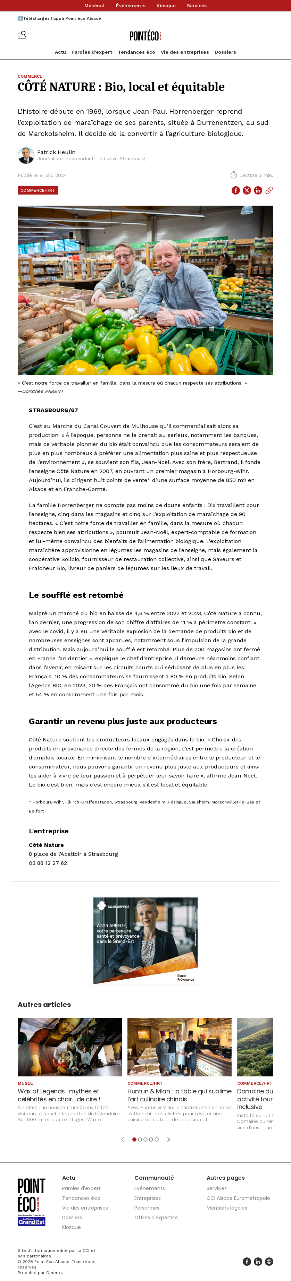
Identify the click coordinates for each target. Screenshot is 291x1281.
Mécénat (94, 5)
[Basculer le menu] (22, 35)
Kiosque (166, 5)
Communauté (154, 1178)
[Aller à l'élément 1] (134, 1139)
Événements (131, 5)
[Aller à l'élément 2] (140, 1139)
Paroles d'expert (92, 52)
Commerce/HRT (38, 190)
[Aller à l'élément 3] (145, 1139)
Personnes (146, 1207)
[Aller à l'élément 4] (151, 1139)
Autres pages (226, 1178)
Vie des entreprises (185, 52)
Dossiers (225, 52)
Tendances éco (136, 52)
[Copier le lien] (269, 190)
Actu (60, 52)
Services (197, 5)
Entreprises (147, 1198)
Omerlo (54, 1272)
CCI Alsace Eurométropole (238, 1198)
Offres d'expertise (156, 1217)
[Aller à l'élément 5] (156, 1139)
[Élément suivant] (169, 1139)
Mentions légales (227, 1207)
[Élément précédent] (122, 1139)
